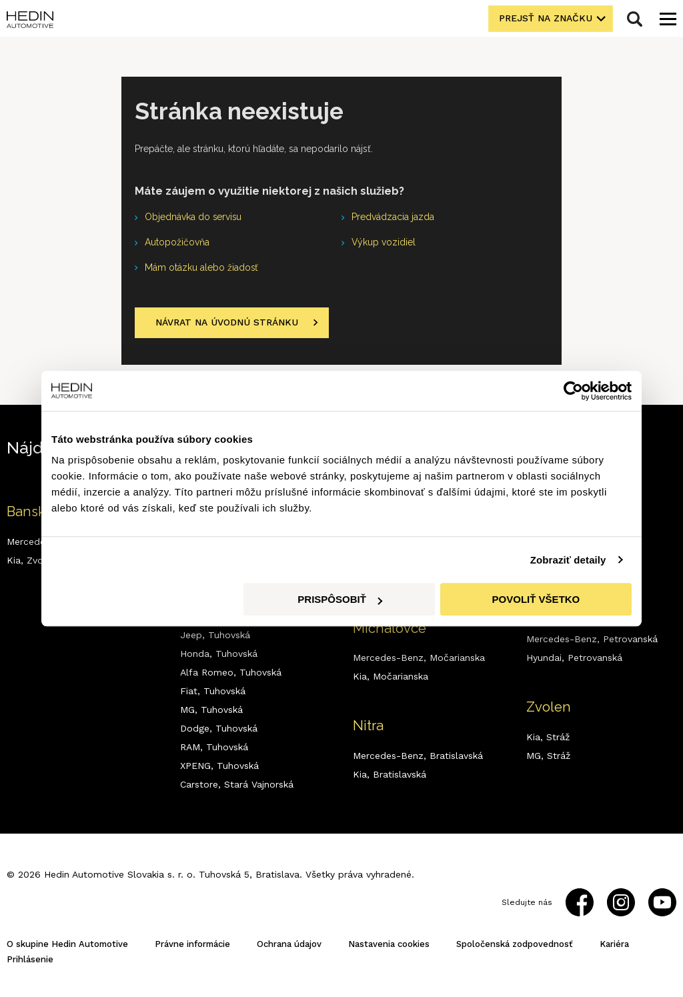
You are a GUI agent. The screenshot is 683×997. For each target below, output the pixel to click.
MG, (211, 709)
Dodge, (218, 728)
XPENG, (219, 765)
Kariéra (614, 944)
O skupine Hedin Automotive (67, 944)
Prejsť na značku (546, 18)
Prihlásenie (30, 959)
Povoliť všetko (536, 599)
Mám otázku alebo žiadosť (202, 268)
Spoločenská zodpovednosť (514, 944)
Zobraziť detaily (568, 560)
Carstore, (236, 784)
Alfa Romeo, (230, 672)
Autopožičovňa (177, 242)
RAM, (214, 747)
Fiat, (212, 691)
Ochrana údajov (289, 944)
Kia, (390, 677)
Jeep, (215, 635)
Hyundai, (574, 658)
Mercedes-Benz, (419, 658)
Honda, (218, 653)
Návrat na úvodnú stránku (226, 322)
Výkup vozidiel (384, 242)
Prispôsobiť (339, 599)
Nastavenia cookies (389, 944)
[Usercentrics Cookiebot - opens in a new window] (573, 391)
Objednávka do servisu (194, 217)
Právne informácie (192, 944)
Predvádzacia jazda (393, 217)
